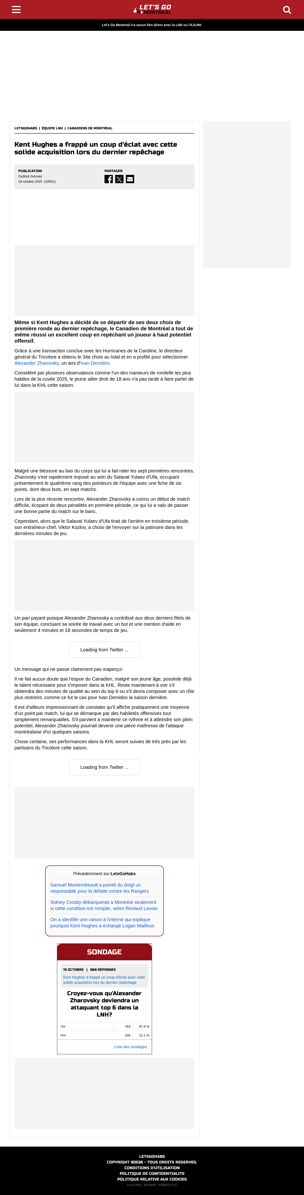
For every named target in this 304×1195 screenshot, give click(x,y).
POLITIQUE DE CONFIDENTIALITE (152, 1173)
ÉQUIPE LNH (52, 128)
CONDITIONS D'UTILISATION (152, 1168)
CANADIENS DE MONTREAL (90, 128)
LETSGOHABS (25, 128)
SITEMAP (150, 1185)
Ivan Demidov (95, 363)
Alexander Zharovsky (36, 363)
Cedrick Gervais (30, 176)
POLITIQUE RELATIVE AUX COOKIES (152, 1179)
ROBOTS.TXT (168, 1185)
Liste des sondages (130, 1047)
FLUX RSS (134, 1185)
